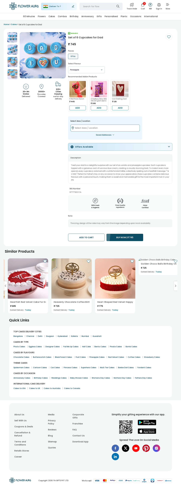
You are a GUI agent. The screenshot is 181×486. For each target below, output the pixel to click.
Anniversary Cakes (21, 378)
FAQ (74, 429)
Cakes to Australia (52, 388)
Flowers (42, 16)
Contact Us (78, 435)
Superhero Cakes (88, 367)
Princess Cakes (70, 367)
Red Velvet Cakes (116, 357)
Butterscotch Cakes (42, 357)
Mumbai (85, 336)
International (151, 16)
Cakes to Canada (72, 388)
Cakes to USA (19, 388)
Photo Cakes (19, 346)
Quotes (52, 447)
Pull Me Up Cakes (70, 346)
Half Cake (86, 346)
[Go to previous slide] (5, 286)
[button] (12, 37)
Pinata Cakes (116, 346)
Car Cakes (55, 367)
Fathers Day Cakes (143, 378)
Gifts (99, 16)
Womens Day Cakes (101, 378)
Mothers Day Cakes (122, 378)
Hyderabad (62, 336)
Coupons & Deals (23, 426)
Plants (124, 16)
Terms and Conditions (20, 443)
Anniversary (87, 16)
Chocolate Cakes (21, 357)
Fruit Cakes (81, 357)
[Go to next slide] (175, 286)
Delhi (40, 336)
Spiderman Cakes (21, 367)
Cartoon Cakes (40, 367)
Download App (80, 441)
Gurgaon (50, 336)
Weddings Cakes (59, 378)
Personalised (111, 16)
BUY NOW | (124, 237)
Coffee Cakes (134, 357)
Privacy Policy (52, 422)
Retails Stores (21, 450)
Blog (50, 435)
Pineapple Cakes (97, 357)
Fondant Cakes (144, 367)
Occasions (135, 16)
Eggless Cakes (35, 346)
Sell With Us (20, 420)
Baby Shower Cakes (79, 378)
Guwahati (97, 336)
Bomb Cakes (131, 346)
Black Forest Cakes (63, 357)
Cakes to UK (34, 388)
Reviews (52, 429)
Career (18, 456)
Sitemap (52, 441)
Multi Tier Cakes (107, 367)
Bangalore (18, 336)
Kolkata (74, 336)
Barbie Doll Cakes (126, 367)
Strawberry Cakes (152, 357)
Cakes (52, 16)
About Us (19, 414)
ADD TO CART (86, 237)
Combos (62, 16)
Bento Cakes (100, 346)
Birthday (74, 16)
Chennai (30, 336)
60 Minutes (29, 16)
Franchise (77, 423)
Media (51, 414)
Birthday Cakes (41, 378)
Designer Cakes (52, 346)
